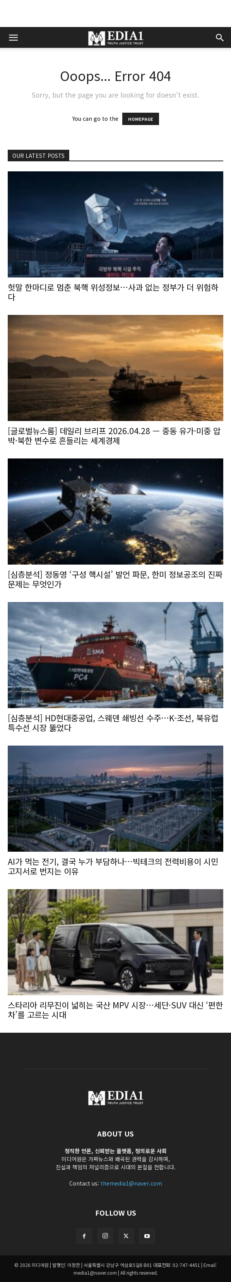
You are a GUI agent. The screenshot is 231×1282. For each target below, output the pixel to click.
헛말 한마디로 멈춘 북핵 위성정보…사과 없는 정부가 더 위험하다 (113, 292)
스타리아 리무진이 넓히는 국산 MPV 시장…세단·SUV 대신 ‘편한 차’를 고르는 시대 (115, 1009)
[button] (13, 37)
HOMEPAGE (140, 119)
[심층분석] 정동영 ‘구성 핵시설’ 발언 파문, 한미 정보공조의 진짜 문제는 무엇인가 (115, 579)
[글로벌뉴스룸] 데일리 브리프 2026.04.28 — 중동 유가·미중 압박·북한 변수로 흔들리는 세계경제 (114, 435)
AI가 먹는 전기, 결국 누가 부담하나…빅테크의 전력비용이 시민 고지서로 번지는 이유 (113, 866)
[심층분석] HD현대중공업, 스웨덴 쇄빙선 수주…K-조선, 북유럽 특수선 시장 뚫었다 (113, 722)
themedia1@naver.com (131, 1183)
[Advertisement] (116, 13)
